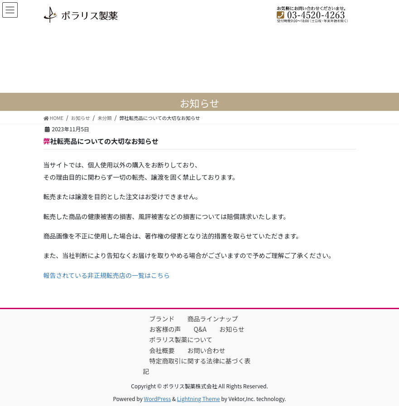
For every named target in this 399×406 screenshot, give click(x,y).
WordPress (157, 398)
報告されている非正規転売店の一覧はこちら (106, 275)
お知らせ (232, 329)
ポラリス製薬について (181, 339)
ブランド (162, 318)
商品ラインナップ (212, 318)
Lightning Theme (198, 398)
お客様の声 (165, 329)
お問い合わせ (206, 350)
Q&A (200, 329)
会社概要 (162, 350)
